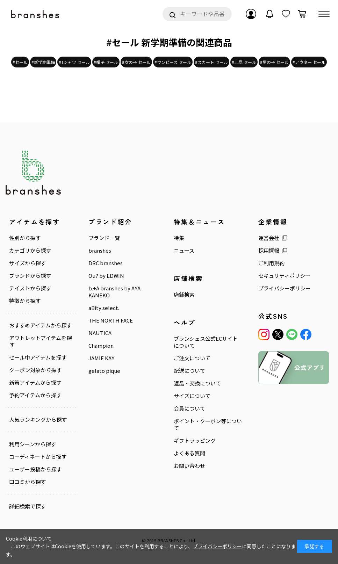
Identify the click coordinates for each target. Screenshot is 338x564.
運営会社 (268, 237)
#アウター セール (309, 62)
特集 (179, 237)
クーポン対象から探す (35, 370)
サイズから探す (27, 263)
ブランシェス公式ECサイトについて (206, 342)
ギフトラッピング (195, 440)
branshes (99, 250)
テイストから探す (30, 288)
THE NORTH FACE (110, 320)
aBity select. (103, 307)
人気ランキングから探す (38, 419)
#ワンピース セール (172, 62)
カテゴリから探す (30, 250)
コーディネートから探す (37, 456)
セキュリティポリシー (284, 275)
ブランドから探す (30, 275)
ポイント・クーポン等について (208, 425)
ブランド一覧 (104, 237)
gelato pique (104, 370)
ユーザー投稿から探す (35, 469)
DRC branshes (105, 263)
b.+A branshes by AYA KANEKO (114, 292)
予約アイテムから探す (35, 395)
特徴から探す (25, 300)
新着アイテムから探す (35, 382)
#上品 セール (244, 62)
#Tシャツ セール (74, 62)
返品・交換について (197, 383)
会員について (189, 408)
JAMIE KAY (101, 358)
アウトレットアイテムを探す (40, 341)
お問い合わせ (189, 465)
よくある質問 (189, 453)
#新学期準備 (43, 62)
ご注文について (192, 358)
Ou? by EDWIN (106, 275)
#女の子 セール (136, 62)
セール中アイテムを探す (37, 357)
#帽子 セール (106, 62)
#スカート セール (211, 62)
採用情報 (268, 250)
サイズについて (192, 395)
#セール (20, 62)
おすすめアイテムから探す (40, 325)
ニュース (184, 250)
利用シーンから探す (32, 444)
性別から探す (25, 237)
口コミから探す (27, 481)
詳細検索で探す (27, 505)
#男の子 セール (274, 62)
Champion (101, 345)
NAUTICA (100, 333)
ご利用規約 (271, 263)
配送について (189, 370)
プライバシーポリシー (284, 288)
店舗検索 (184, 294)
